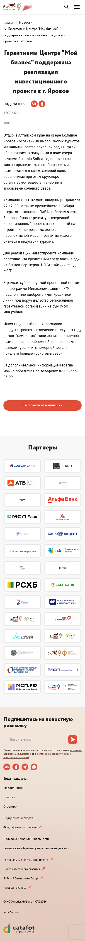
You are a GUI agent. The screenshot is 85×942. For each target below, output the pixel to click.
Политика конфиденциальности (26, 839)
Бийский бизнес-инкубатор (20, 878)
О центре (10, 806)
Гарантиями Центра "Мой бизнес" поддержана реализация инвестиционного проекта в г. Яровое (35, 35)
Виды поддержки (15, 778)
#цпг (6, 122)
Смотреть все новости (42, 405)
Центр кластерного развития (21, 869)
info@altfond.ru (13, 912)
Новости (25, 22)
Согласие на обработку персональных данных (36, 848)
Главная (8, 22)
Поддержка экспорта (18, 818)
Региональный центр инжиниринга (25, 860)
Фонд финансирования (20, 827)
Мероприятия (13, 788)
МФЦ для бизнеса (14, 888)
